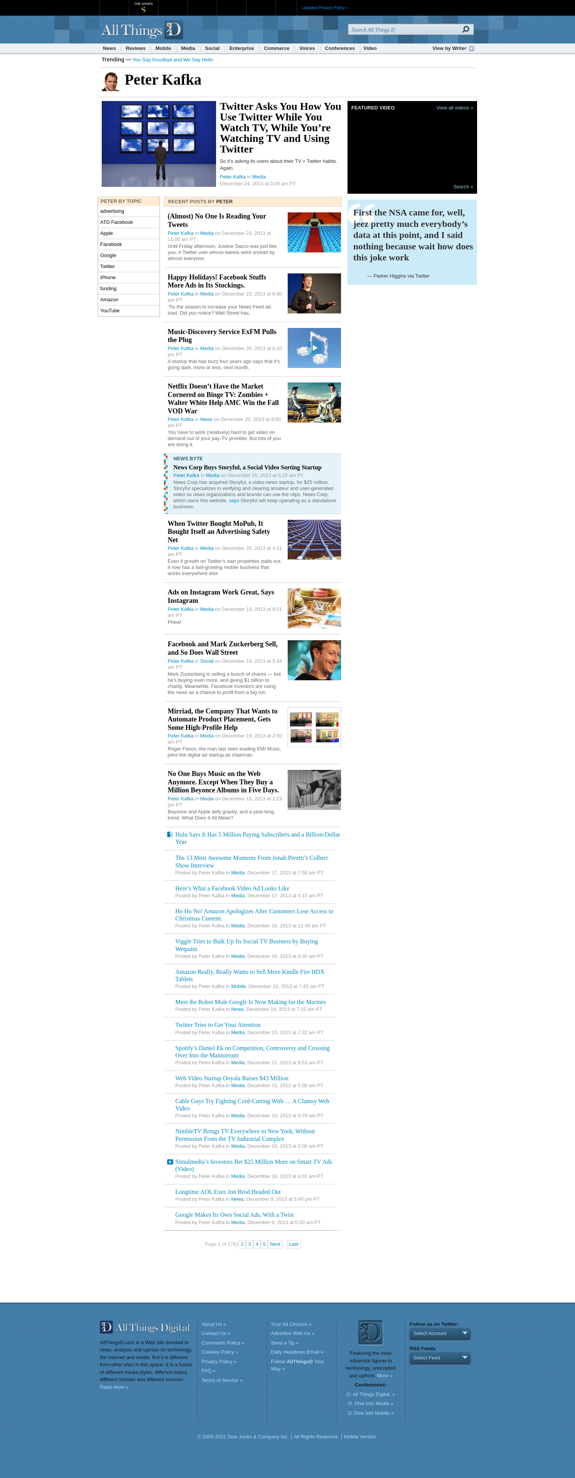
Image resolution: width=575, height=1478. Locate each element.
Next (275, 1244)
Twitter (107, 266)
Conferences (340, 48)
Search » (463, 187)
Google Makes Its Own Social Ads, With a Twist (234, 1214)
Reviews (136, 48)
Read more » (114, 1387)
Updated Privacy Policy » (325, 7)
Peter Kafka (233, 177)
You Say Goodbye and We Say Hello (173, 60)
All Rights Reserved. (316, 1436)
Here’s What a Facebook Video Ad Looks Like (232, 888)
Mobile (163, 48)
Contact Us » (216, 1333)
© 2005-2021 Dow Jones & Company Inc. (242, 1436)
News (109, 48)
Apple (106, 233)
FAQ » (209, 1371)
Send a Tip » (285, 1343)
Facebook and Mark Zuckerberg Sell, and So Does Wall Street (223, 648)
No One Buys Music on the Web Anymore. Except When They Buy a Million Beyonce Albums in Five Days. (223, 782)
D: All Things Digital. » (371, 1394)
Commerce (277, 48)
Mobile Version (360, 1436)
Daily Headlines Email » (297, 1352)
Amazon (109, 299)
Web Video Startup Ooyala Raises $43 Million (231, 1078)
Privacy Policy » (219, 1361)
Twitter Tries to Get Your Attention (218, 1025)
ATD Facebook (116, 222)
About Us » (214, 1324)
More (286, 7)
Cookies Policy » (220, 1352)
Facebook (111, 244)
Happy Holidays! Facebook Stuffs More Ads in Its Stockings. (217, 281)
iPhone (107, 277)
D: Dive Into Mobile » (371, 1413)
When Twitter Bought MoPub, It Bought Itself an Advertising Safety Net (219, 532)
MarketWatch (172, 3)
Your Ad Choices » (291, 1324)
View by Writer (449, 48)
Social (212, 48)
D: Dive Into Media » (370, 1403)
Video (370, 48)
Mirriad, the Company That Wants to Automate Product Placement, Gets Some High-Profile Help (222, 719)
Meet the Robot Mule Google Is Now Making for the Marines (250, 1002)
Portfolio (234, 3)
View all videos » (454, 108)
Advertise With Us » (292, 1333)
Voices (307, 48)
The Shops (143, 4)
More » (384, 1375)
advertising (112, 211)
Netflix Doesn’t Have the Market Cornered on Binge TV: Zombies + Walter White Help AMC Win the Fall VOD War (223, 398)
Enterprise (241, 48)
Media (188, 48)
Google (108, 255)
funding (108, 288)
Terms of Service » (222, 1380)
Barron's (202, 3)
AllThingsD (143, 30)
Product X (260, 3)
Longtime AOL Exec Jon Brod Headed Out (228, 1192)
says (234, 500)
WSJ (114, 3)
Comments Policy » (223, 1343)
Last (294, 1244)
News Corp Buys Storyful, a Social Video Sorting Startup (247, 467)
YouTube (110, 310)
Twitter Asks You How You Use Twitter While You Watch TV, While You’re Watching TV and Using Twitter (280, 127)
